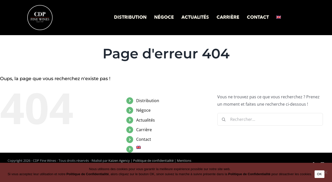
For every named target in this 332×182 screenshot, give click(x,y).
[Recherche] (223, 119)
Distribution (147, 100)
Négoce (143, 110)
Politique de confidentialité (153, 160)
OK (319, 174)
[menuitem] (278, 17)
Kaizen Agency (119, 160)
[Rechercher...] (270, 119)
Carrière (144, 129)
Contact (143, 139)
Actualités (145, 120)
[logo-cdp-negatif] (40, 7)
